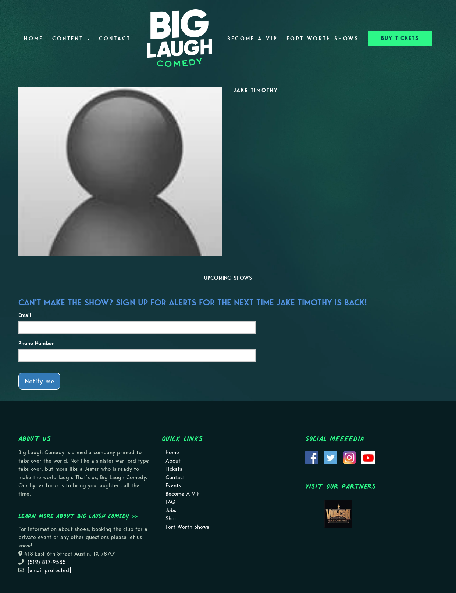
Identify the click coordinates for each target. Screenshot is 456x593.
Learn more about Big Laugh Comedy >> (78, 516)
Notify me (39, 381)
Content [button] (71, 38)
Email (24, 315)
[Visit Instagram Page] (349, 457)
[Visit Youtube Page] (368, 457)
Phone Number (36, 343)
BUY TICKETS (400, 38)
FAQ (170, 502)
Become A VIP (252, 38)
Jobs (170, 510)
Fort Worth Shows (322, 38)
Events (173, 485)
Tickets (173, 469)
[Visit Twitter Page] (330, 457)
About (173, 461)
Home (33, 38)
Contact (115, 38)
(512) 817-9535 (47, 562)
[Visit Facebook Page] (311, 457)
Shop (171, 518)
